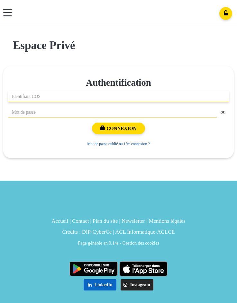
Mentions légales (167, 221)
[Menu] (7, 12)
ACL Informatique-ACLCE (145, 232)
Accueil (59, 221)
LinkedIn (100, 284)
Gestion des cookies (141, 243)
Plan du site (105, 221)
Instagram (136, 284)
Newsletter (133, 221)
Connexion (118, 128)
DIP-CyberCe (97, 232)
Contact (80, 221)
